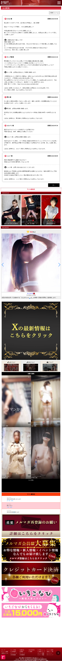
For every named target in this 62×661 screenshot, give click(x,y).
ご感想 (30, 651)
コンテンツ (49, 653)
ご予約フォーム (41, 650)
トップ (3, 650)
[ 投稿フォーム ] (54, 12)
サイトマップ (50, 654)
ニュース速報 (5, 651)
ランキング (22, 653)
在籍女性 (22, 650)
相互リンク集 (50, 651)
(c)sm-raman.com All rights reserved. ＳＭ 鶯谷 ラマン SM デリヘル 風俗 (31, 660)
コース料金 (13, 650)
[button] (3, 265)
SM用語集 (13, 654)
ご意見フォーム (41, 651)
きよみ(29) (30, 293)
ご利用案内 (13, 651)
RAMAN (5, 1)
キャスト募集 (41, 653)
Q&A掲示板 (31, 650)
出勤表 (21, 651)
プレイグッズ (14, 653)
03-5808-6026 (29, 659)
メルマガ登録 (50, 650)
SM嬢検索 (22, 654)
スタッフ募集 (41, 654)
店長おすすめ (5, 653)
